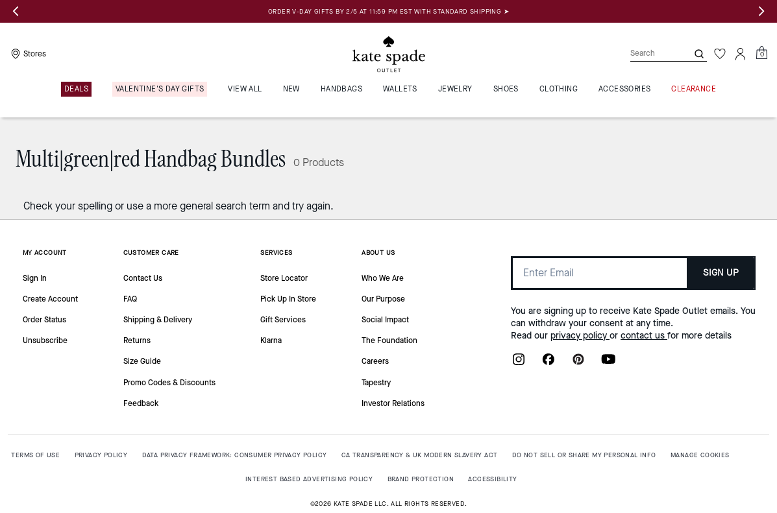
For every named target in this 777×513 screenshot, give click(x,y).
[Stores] (27, 54)
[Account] (740, 54)
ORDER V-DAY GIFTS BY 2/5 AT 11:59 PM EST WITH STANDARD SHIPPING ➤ (388, 11)
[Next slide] (761, 11)
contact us (644, 335)
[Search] (648, 53)
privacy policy (580, 335)
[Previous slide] (15, 11)
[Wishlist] (720, 54)
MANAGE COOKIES (700, 455)
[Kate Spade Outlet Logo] (388, 54)
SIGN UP (721, 273)
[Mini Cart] (761, 53)
